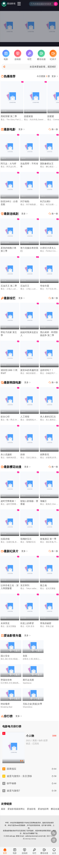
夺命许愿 (44, 286)
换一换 (53, 129)
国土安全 (5, 656)
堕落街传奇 (6, 680)
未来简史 (5, 623)
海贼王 (43, 501)
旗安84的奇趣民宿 (29, 370)
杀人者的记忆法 (48, 416)
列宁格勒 (24, 201)
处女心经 (5, 416)
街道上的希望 (27, 623)
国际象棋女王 (46, 163)
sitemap (28, 839)
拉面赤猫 (5, 539)
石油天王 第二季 (9, 286)
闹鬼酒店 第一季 (48, 539)
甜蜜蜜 (50, 116)
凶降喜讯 (44, 454)
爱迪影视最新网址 (16, 809)
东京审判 (24, 585)
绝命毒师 (5, 704)
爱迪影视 (31, 809)
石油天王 (24, 286)
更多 (54, 76)
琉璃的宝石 (25, 539)
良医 (25, 656)
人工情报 (24, 416)
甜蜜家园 (28, 116)
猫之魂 (43, 585)
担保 (22, 454)
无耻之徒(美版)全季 (32, 704)
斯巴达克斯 (28, 680)
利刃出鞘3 (45, 201)
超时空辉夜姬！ (8, 501)
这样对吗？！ (46, 370)
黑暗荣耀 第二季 (9, 116)
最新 (3, 809)
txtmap (33, 839)
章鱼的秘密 (45, 623)
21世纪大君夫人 (48, 248)
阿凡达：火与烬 (8, 163)
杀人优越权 (6, 454)
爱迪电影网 (43, 809)
